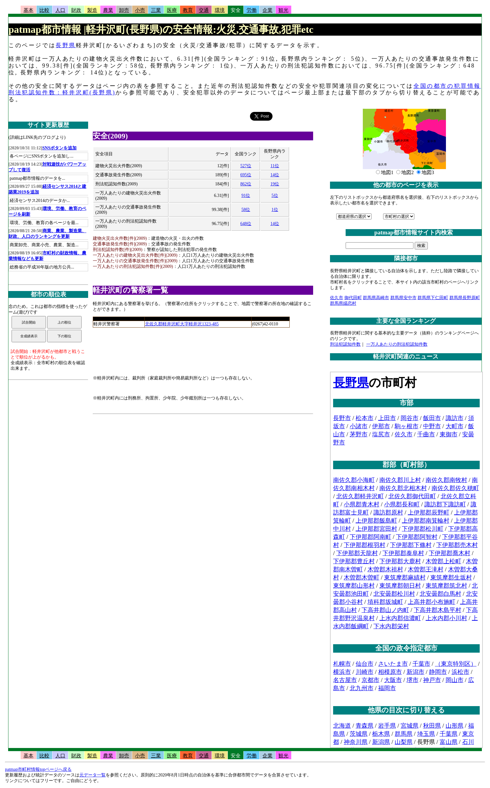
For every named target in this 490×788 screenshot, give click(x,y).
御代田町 (353, 297)
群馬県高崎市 (376, 297)
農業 (108, 10)
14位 (274, 175)
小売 (140, 10)
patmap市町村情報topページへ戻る (38, 769)
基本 (28, 10)
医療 (172, 10)
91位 (245, 195)
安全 (236, 10)
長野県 (66, 45)
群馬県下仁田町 (433, 297)
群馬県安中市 (403, 297)
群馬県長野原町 (464, 297)
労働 (252, 10)
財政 (76, 10)
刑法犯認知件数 (345, 344)
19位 (274, 184)
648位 (245, 223)
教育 (188, 10)
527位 (245, 165)
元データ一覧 (92, 775)
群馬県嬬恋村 (343, 303)
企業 (267, 10)
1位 (275, 209)
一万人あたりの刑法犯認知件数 (397, 344)
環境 (220, 10)
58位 (245, 209)
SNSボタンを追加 (59, 148)
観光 (283, 10)
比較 (44, 10)
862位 (245, 184)
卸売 (124, 10)
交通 (204, 10)
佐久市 (336, 297)
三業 (156, 10)
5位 (275, 195)
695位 (245, 175)
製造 (92, 10)
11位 (274, 165)
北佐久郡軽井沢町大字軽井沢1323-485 (182, 324)
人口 (60, 10)
